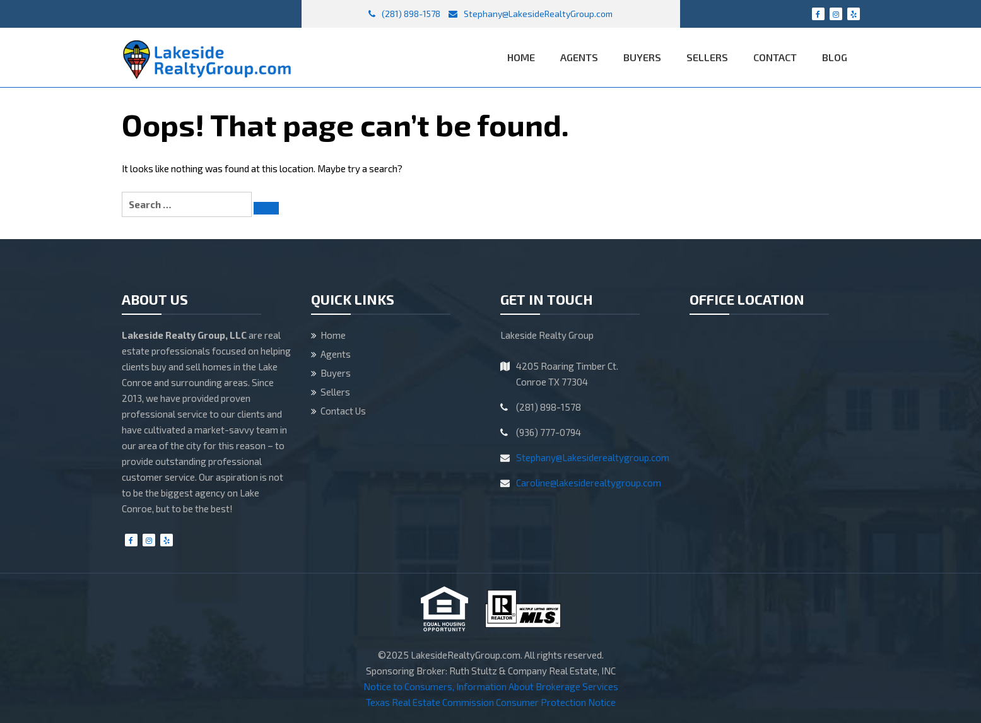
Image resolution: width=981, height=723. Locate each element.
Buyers (642, 57)
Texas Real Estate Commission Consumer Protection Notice (491, 702)
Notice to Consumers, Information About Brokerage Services (490, 686)
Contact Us (343, 410)
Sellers (707, 57)
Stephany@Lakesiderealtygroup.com (592, 457)
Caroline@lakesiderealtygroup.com (588, 482)
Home (521, 57)
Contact (775, 57)
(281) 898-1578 (404, 13)
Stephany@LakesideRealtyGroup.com (531, 13)
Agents (579, 57)
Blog (834, 57)
